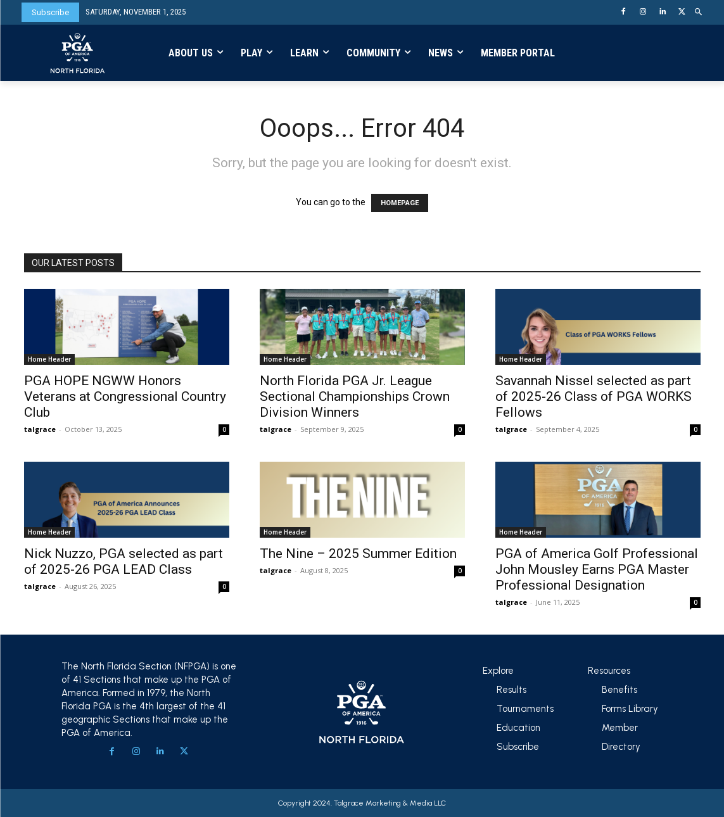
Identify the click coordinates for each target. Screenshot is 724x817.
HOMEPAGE (400, 203)
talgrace (40, 429)
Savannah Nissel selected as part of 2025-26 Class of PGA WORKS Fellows (593, 396)
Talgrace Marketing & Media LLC (390, 803)
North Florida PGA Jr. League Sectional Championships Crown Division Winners (355, 396)
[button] (699, 12)
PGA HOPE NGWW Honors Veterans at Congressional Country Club (125, 396)
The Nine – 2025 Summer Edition (358, 553)
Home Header (49, 359)
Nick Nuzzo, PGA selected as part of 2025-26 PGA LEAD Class (123, 561)
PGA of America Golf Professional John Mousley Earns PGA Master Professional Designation (596, 569)
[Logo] (77, 53)
